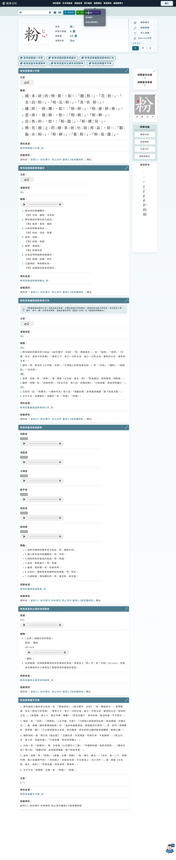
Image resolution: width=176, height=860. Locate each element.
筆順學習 (145, 165)
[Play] (24, 204)
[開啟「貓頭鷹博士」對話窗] (169, 849)
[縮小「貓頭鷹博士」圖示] (173, 845)
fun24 (24, 457)
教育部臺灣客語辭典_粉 (33, 589)
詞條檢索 (69, 12)
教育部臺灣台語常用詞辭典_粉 (36, 680)
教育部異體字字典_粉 (32, 794)
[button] (88, 3)
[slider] (42, 204)
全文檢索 (82, 12)
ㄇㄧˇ (73, 27)
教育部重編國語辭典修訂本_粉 (36, 407)
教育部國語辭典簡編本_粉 (34, 280)
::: (1, 3)
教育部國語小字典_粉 (32, 148)
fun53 (24, 494)
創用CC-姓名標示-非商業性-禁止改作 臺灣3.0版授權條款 (61, 600)
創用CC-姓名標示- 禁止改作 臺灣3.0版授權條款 (56, 159)
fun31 (24, 439)
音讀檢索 (94, 12)
